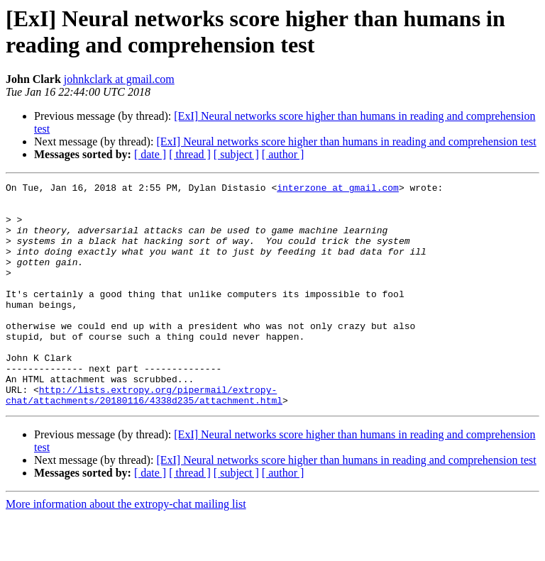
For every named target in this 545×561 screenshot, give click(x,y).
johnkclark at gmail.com (119, 79)
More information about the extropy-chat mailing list (126, 549)
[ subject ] (236, 154)
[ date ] (150, 154)
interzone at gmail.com (338, 189)
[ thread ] (190, 154)
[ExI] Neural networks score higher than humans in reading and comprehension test (346, 141)
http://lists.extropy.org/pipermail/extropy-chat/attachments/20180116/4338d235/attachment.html (144, 438)
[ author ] (283, 154)
